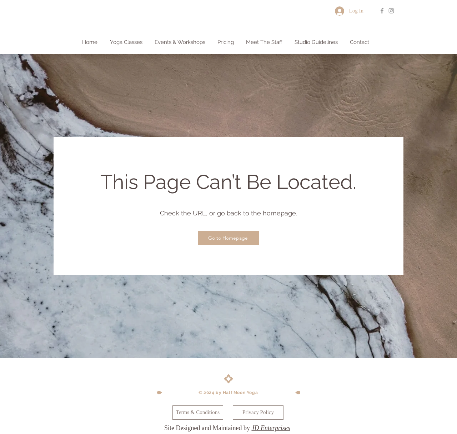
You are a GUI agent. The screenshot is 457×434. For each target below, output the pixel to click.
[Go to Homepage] (228, 238)
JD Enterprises (270, 427)
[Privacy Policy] (258, 412)
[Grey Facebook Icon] (382, 10)
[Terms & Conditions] (197, 412)
